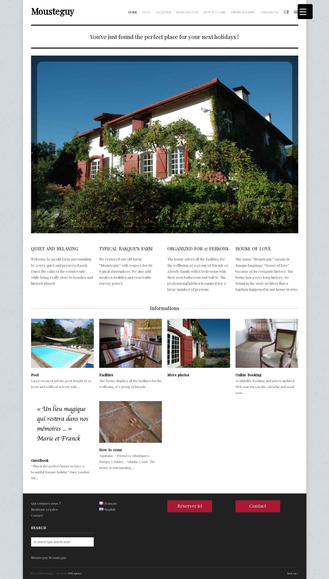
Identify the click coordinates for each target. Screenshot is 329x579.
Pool (147, 12)
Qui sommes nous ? (46, 503)
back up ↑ (292, 573)
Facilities (163, 12)
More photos (187, 12)
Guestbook (270, 12)
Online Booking (243, 12)
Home (132, 12)
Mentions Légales (44, 509)
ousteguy (59, 557)
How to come (214, 12)
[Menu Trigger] (305, 11)
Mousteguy (52, 11)
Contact (37, 515)
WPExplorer (75, 573)
